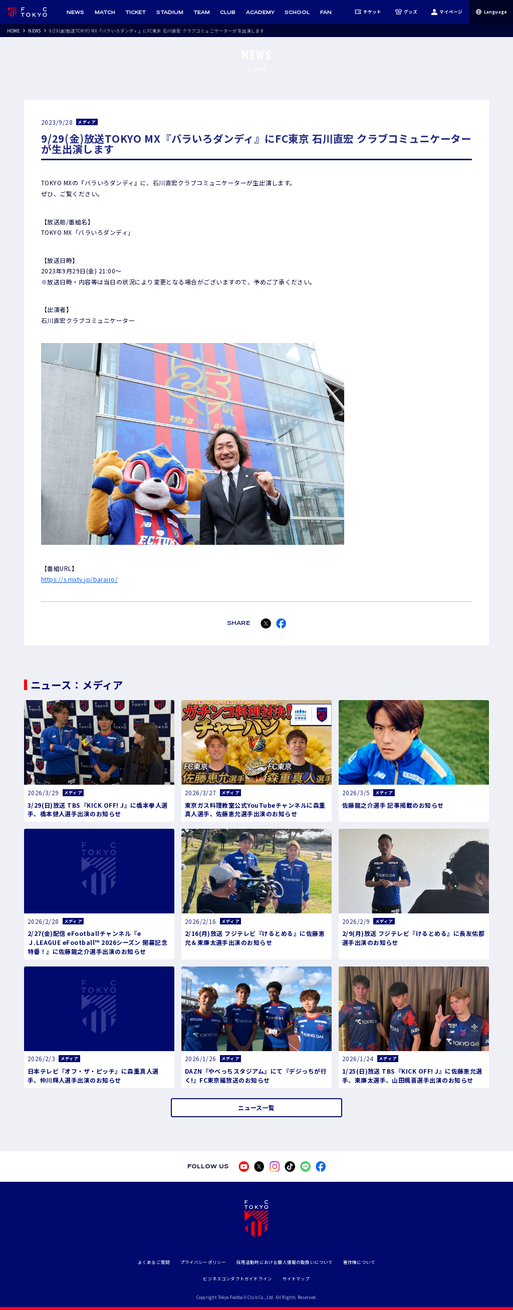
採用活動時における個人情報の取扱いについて (284, 1262)
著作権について (359, 1262)
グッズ (406, 12)
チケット (368, 12)
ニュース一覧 (256, 1107)
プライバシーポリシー (203, 1262)
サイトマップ (296, 1278)
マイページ (446, 12)
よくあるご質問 (154, 1262)
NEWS (34, 31)
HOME (13, 31)
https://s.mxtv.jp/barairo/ (79, 579)
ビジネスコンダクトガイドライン (237, 1278)
